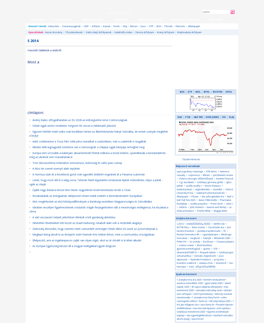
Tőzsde (168, 26)
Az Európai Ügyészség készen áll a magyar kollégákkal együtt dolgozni (74, 246)
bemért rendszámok (214, 279)
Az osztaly (195, 241)
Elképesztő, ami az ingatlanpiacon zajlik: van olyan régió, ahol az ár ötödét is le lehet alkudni (86, 240)
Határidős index (123, 32)
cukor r (229, 203)
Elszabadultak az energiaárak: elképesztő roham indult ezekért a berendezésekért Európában (87, 196)
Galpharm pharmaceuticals (210, 192)
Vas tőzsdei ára (216, 227)
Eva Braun (208, 241)
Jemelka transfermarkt (208, 231)
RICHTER (217, 91)
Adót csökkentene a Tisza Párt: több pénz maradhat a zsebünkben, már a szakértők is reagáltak (89, 141)
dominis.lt (221, 263)
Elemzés (180, 26)
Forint (116, 26)
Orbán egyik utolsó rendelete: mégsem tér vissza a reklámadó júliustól (74, 125)
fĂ (224, 231)
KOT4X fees (183, 227)
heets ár (203, 301)
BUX (159, 26)
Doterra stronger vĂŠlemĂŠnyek (196, 178)
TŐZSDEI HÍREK (63, 19)
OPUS (228, 91)
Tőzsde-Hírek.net (191, 159)
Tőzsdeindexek (74, 32)
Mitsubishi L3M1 (222, 238)
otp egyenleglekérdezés (199, 315)
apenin (206, 248)
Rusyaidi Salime (208, 252)
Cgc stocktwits (186, 182)
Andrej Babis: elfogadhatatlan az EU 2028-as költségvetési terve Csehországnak (79, 120)
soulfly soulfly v (194, 185)
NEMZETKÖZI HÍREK (149, 19)
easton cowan (186, 245)
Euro (143, 26)
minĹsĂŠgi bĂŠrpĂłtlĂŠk (202, 266)
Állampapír (194, 26)
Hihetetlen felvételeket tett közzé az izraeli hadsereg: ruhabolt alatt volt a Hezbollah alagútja (87, 223)
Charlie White (204, 210)
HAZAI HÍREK (120, 19)
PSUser (195, 196)
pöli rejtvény (223, 308)
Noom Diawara (213, 185)
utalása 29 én (206, 263)
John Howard (196, 207)
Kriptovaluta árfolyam (189, 32)
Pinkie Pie (181, 241)
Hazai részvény (53, 32)
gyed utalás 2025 (214, 283)
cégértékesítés (202, 189)
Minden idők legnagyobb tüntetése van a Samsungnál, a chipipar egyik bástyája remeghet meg (88, 147)
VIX (224, 117)
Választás (53, 26)
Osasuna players (225, 241)
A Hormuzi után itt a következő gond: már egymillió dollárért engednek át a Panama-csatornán (88, 174)
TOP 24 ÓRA (37, 19)
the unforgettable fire (213, 196)
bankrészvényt (184, 189)
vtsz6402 (217, 189)
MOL (198, 91)
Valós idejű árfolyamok (98, 32)
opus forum (197, 318)
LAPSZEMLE (216, 19)
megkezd (195, 238)
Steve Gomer (198, 227)
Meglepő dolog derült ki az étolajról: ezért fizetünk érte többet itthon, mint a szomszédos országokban (93, 234)
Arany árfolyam (165, 32)
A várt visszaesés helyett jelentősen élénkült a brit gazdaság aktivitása (73, 217)
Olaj (125, 26)
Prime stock (217, 203)
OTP (151, 26)
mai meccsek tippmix (204, 308)
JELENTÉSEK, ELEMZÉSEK (185, 19)
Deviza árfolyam (144, 32)
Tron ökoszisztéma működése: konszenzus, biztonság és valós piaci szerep (77, 163)
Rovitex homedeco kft (188, 234)
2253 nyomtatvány (203, 294)
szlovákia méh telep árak (209, 290)
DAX (179, 117)
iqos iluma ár (207, 304)
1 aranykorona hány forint (205, 297)
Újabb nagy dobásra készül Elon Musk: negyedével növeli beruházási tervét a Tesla (81, 190)
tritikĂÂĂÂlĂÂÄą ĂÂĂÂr (199, 223)
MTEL (207, 91)
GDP (86, 26)
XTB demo (211, 171)
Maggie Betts (220, 210)
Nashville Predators (200, 259)
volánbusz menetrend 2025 (191, 311)
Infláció (96, 26)
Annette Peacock (224, 178)
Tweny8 (207, 238)
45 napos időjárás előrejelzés (206, 286)
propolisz (219, 259)
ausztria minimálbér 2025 (190, 283)
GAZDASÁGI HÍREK (93, 19)
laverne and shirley (216, 207)
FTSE (187, 117)
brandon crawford (186, 263)
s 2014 (180, 223)
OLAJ (231, 117)
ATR (215, 248)
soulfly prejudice (199, 203)
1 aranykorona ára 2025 (189, 279)
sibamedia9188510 (187, 252)
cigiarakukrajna (210, 234)
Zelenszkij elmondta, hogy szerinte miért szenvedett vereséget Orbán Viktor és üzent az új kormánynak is (95, 229)
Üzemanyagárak (71, 26)
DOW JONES (212, 117)
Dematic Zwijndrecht (205, 255)
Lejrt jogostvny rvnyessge (190, 171)
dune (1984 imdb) (208, 200)
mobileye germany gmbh (210, 182)
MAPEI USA (219, 223)
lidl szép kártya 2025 (220, 301)
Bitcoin (134, 26)
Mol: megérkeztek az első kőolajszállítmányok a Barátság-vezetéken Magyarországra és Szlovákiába (92, 201)
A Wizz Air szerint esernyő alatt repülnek (56, 168)
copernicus (194, 175)
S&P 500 (198, 117)
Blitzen (206, 175)
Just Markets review (223, 175)
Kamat (106, 26)
